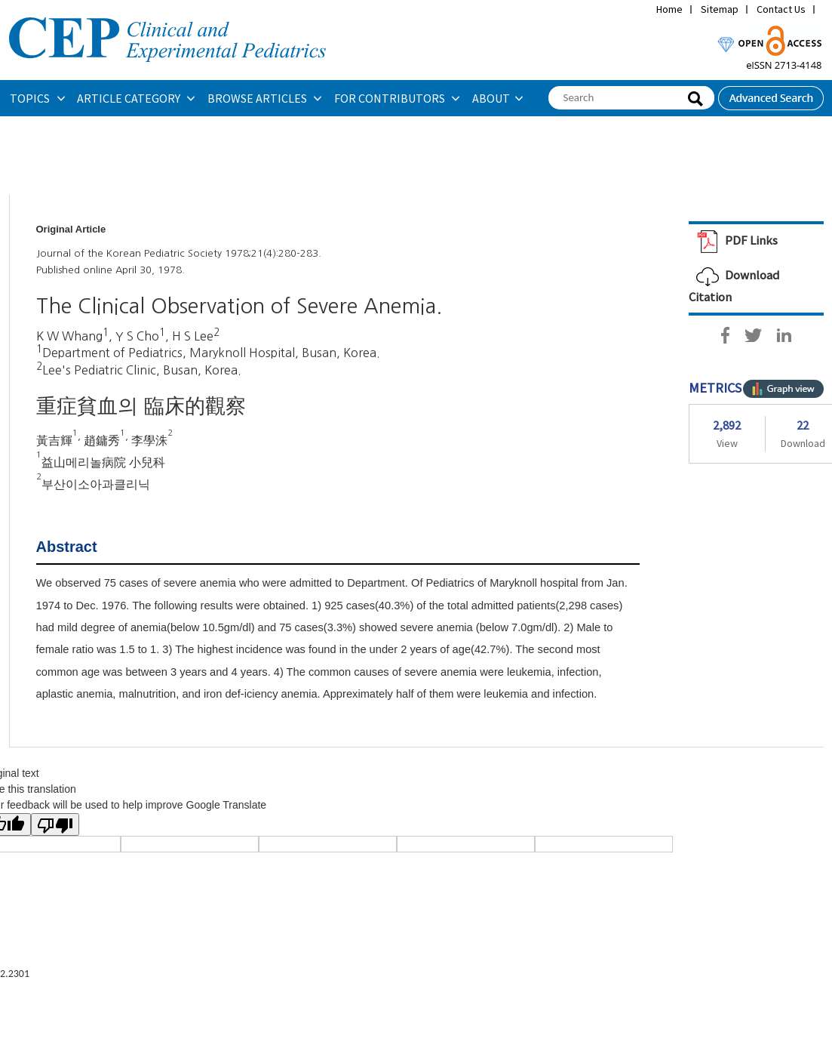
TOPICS (31, 98)
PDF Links (733, 240)
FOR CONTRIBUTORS (390, 98)
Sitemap (719, 9)
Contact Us (781, 9)
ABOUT (491, 98)
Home (669, 9)
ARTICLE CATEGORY (130, 98)
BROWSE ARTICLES (258, 98)
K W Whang (69, 336)
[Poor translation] (55, 824)
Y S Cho (137, 336)
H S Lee (192, 336)
